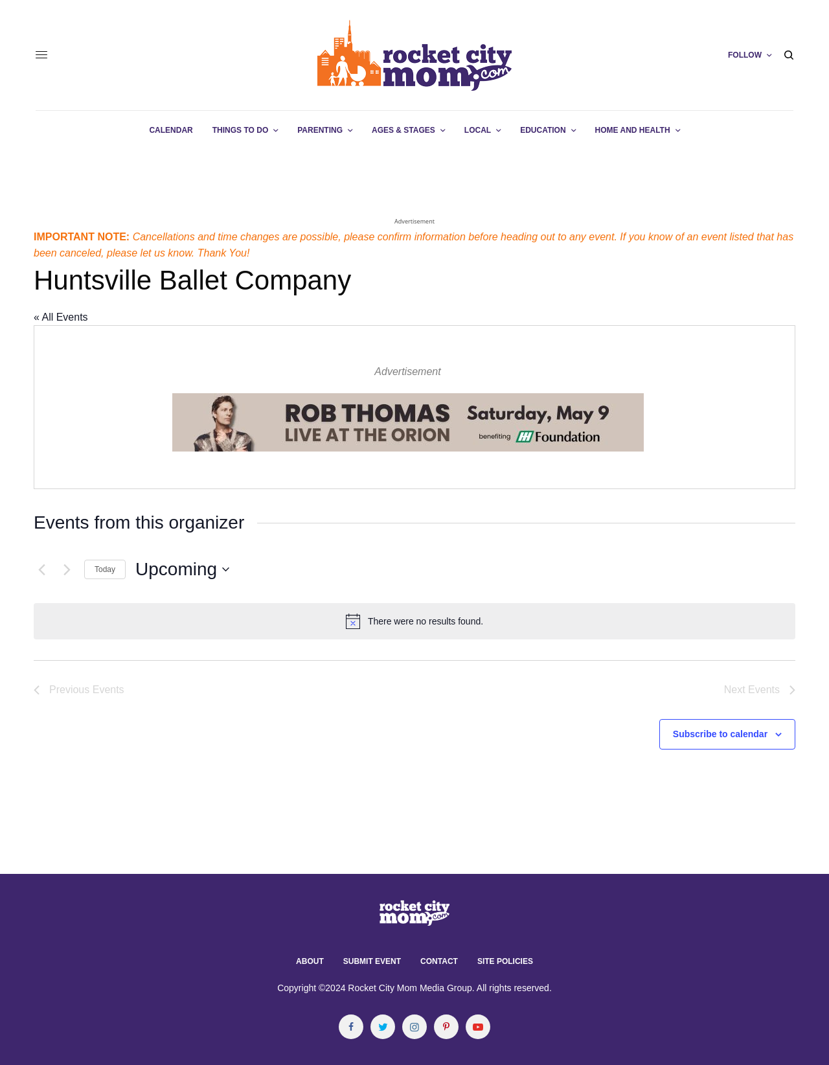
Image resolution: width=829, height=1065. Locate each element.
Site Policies (505, 961)
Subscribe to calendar (720, 734)
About (310, 961)
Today (105, 569)
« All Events (61, 317)
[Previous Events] (41, 569)
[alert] (414, 621)
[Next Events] (66, 569)
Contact (439, 961)
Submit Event (372, 961)
